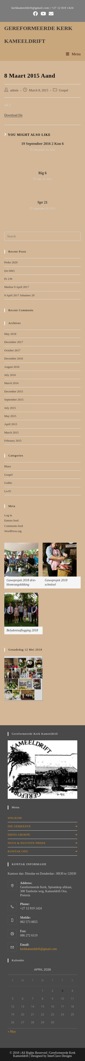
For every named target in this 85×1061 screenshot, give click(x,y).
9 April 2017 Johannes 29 (19, 295)
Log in (8, 515)
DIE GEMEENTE (43, 826)
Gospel (63, 90)
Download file (13, 115)
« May (12, 1031)
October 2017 (12, 350)
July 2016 (10, 375)
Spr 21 (42, 202)
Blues (7, 466)
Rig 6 (43, 173)
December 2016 (13, 358)
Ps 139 (8, 278)
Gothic (8, 482)
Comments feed (13, 526)
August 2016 (11, 366)
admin (14, 90)
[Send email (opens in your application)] (50, 13)
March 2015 (11, 432)
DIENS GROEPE (43, 834)
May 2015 (10, 416)
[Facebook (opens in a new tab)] (35, 13)
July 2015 (10, 408)
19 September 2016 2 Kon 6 (42, 144)
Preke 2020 (11, 262)
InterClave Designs (59, 1056)
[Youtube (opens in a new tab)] (43, 13)
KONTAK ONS (43, 851)
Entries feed (11, 520)
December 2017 (13, 342)
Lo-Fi (7, 491)
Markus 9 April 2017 (16, 287)
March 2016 (11, 383)
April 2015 (10, 424)
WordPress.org (13, 531)
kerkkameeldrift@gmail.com (38, 949)
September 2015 (14, 399)
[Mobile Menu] (73, 54)
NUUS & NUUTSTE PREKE (43, 843)
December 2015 (13, 391)
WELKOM (15, 818)
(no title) (9, 270)
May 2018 (10, 334)
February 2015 (13, 440)
